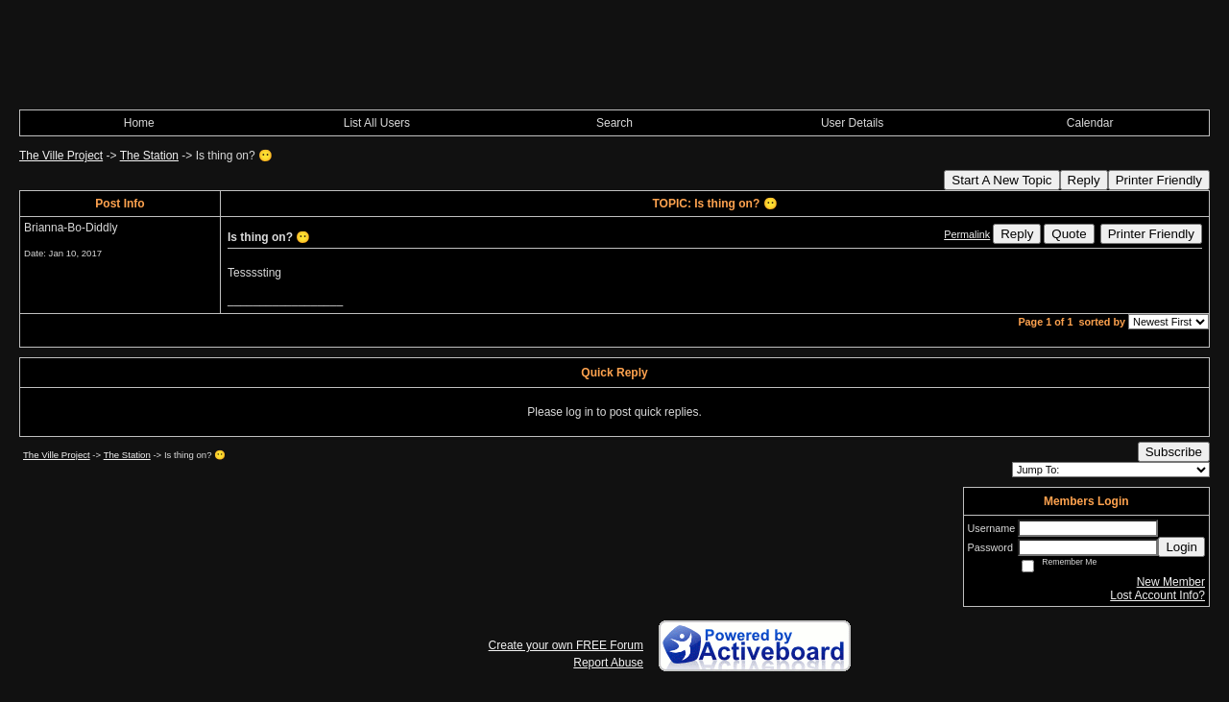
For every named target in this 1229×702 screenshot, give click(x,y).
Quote (1068, 234)
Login (1181, 547)
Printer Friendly (1159, 180)
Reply (1084, 180)
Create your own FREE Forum (566, 645)
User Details (852, 123)
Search (614, 123)
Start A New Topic (1001, 180)
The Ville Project (61, 155)
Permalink (967, 234)
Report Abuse (608, 662)
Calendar (1090, 123)
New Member (1171, 582)
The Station (149, 155)
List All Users (377, 123)
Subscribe (1173, 452)
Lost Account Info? (1157, 595)
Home (139, 123)
